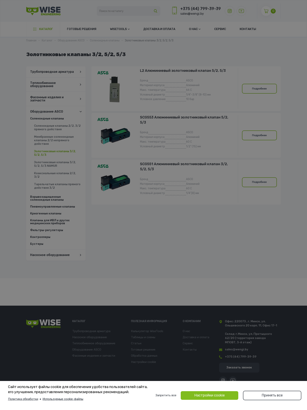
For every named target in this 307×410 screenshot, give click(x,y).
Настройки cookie (209, 395)
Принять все (272, 395)
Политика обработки (23, 399)
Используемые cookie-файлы (62, 399)
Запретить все (165, 395)
